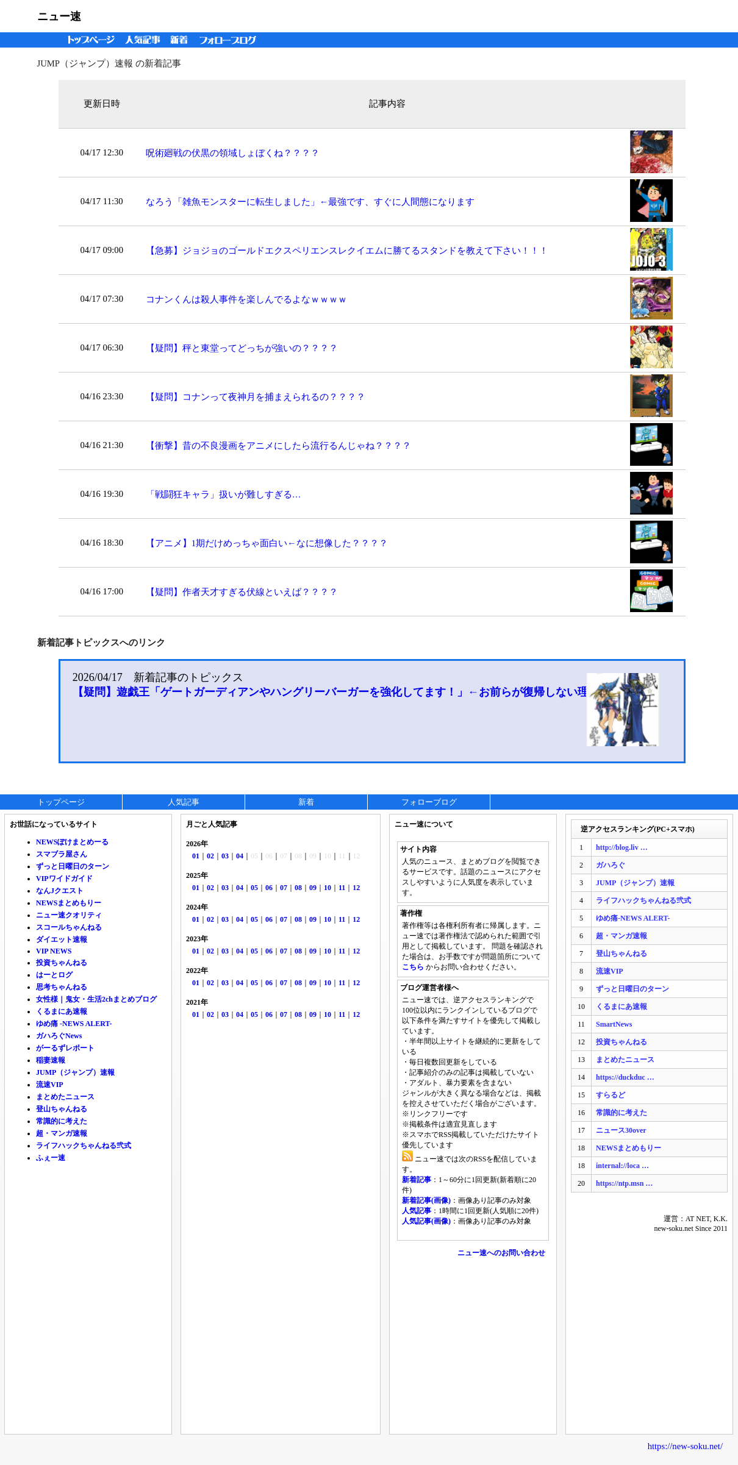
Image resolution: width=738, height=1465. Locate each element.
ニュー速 (59, 16)
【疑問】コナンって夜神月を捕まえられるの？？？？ (255, 397)
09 (313, 887)
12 (356, 887)
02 (210, 856)
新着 (181, 40)
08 (298, 887)
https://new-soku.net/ (685, 1446)
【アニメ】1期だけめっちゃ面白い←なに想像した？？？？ (267, 543)
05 (254, 887)
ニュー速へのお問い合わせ (501, 1253)
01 (195, 856)
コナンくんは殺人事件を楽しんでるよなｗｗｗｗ (246, 299)
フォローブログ (231, 40)
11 (342, 887)
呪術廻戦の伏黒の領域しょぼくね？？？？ (233, 153)
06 (269, 887)
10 (327, 887)
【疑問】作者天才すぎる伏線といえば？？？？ (242, 592)
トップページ (88, 40)
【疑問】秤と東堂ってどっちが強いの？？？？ (242, 348)
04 (239, 856)
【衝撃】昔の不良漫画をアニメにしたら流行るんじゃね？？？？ (278, 446)
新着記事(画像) (426, 1200)
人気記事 (144, 40)
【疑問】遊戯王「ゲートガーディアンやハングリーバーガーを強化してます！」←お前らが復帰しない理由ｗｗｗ (352, 692)
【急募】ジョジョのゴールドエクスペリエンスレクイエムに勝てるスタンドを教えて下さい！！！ (347, 250)
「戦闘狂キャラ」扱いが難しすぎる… (223, 494)
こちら (413, 967)
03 (225, 856)
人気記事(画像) (426, 1221)
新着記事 (416, 1179)
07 (283, 887)
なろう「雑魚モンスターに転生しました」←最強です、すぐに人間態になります (310, 202)
